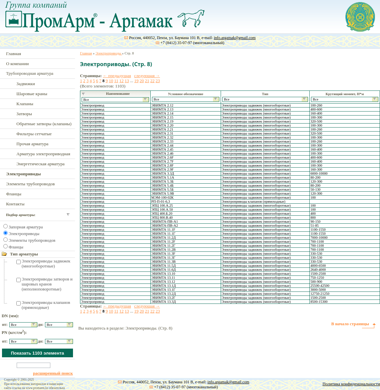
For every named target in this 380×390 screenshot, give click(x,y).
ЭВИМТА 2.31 (162, 133)
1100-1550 (318, 229)
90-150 (315, 221)
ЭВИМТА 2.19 (162, 121)
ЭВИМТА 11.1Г (163, 233)
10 (111, 80)
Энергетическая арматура (40, 163)
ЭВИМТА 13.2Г (163, 298)
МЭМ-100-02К (162, 197)
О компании (17, 63)
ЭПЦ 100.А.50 (162, 209)
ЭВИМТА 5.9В (162, 193)
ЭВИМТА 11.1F (163, 229)
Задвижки (25, 83)
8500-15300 (319, 302)
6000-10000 (319, 173)
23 (158, 80)
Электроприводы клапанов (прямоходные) (46, 305)
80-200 (315, 177)
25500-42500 (319, 285)
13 (127, 80)
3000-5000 (318, 289)
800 (313, 217)
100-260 (316, 105)
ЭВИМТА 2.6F (162, 157)
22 (152, 80)
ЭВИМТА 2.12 (162, 105)
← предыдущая (117, 75)
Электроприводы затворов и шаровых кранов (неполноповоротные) (47, 284)
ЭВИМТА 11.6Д (163, 269)
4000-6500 (318, 265)
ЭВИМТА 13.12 (163, 281)
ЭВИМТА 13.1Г (163, 289)
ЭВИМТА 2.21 (162, 129)
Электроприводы (24, 233)
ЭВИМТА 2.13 (162, 109)
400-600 (316, 109)
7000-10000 (319, 237)
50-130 (315, 189)
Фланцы (13, 193)
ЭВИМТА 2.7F (162, 161)
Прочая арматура (32, 143)
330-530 (316, 253)
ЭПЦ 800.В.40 (162, 217)
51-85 (314, 225)
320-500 (316, 121)
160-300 (316, 169)
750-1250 (317, 277)
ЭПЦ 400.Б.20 (161, 213)
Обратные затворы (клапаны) (43, 123)
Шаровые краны (31, 93)
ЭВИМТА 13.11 (163, 277)
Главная (13, 53)
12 (121, 80)
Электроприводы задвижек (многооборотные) (46, 263)
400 (313, 213)
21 (147, 80)
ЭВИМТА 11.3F (163, 253)
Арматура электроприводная (43, 153)
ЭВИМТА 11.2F (163, 241)
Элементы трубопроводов (30, 183)
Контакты (15, 203)
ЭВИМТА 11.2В (163, 249)
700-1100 (317, 241)
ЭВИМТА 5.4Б (162, 185)
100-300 (316, 117)
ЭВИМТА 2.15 (162, 117)
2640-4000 (318, 269)
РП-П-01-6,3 (160, 201)
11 (116, 80)
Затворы (24, 113)
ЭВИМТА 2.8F (162, 165)
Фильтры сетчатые (34, 133)
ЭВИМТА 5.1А (162, 177)
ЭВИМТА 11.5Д (163, 265)
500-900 (316, 281)
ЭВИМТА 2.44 (162, 145)
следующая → (147, 75)
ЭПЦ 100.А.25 (162, 205)
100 (313, 197)
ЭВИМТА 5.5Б (162, 189)
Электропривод (92, 105)
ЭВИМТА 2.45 (162, 149)
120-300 (316, 181)
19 (136, 80)
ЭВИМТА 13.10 (163, 273)
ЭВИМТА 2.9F (162, 169)
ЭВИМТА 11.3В (163, 261)
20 (142, 80)
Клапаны (24, 103)
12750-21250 (319, 294)
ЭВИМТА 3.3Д (162, 173)
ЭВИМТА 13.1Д (163, 285)
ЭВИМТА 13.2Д (163, 294)
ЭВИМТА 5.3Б (162, 181)
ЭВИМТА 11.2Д (163, 237)
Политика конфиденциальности (351, 384)
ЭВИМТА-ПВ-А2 (164, 225)
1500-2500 (318, 273)
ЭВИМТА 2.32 (162, 137)
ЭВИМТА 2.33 (162, 141)
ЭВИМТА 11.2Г (163, 245)
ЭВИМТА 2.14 (162, 113)
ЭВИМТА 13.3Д (163, 302)
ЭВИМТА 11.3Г (163, 257)
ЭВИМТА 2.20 (162, 125)
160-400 (316, 113)
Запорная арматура (26, 227)
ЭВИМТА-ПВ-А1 (164, 221)
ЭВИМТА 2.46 (162, 153)
